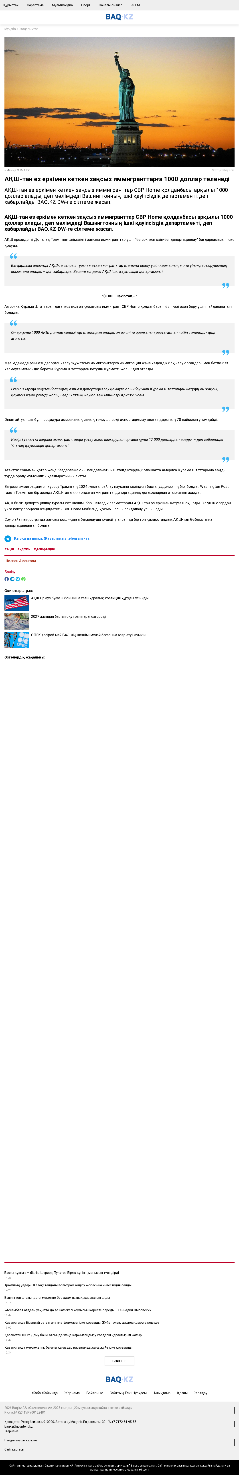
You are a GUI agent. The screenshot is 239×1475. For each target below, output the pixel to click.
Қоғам (182, 1393)
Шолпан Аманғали (20, 560)
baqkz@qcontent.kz (18, 1426)
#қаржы (23, 549)
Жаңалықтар (28, 29)
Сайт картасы (14, 1449)
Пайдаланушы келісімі (20, 1440)
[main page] (119, 19)
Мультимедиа (62, 5)
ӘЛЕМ (135, 5)
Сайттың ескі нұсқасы (128, 1393)
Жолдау (200, 1393)
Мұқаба (10, 29)
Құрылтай (10, 5)
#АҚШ (9, 549)
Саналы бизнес (110, 5)
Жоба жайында (45, 1393)
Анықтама (162, 1393)
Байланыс (94, 1393)
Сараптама (35, 5)
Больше (119, 1361)
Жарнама (72, 1393)
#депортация (44, 549)
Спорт (85, 5)
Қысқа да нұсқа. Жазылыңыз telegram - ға (51, 538)
